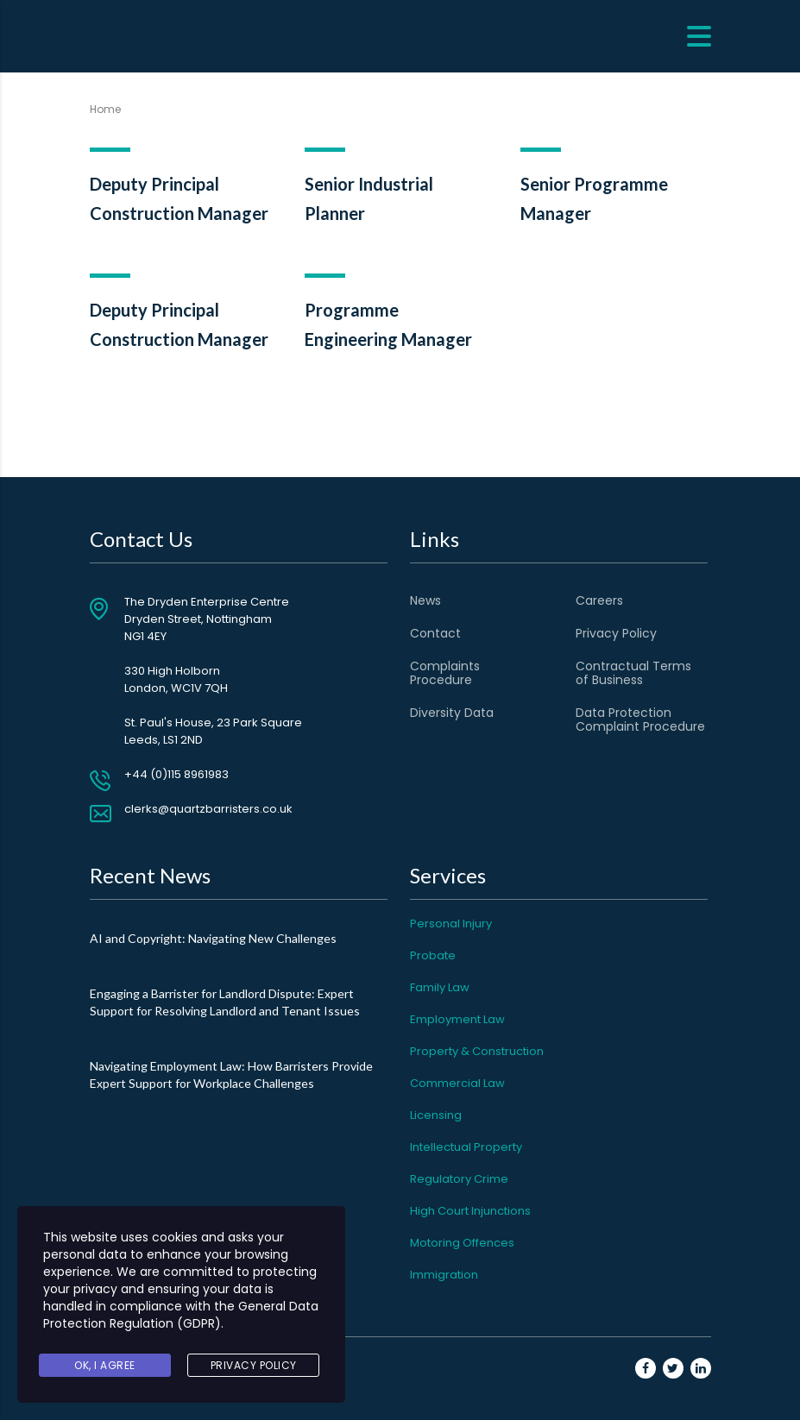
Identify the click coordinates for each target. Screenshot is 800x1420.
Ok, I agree (104, 1365)
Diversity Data (452, 712)
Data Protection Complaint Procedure (640, 719)
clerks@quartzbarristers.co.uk (208, 809)
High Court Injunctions (470, 1211)
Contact (435, 633)
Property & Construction (477, 1051)
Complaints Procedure (445, 673)
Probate (433, 955)
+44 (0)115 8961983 (176, 774)
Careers (599, 600)
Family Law (439, 987)
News (425, 600)
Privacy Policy (616, 633)
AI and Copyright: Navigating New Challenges (213, 938)
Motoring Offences (462, 1243)
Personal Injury (451, 923)
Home (105, 109)
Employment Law (457, 1019)
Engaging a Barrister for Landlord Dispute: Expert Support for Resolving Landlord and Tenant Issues (225, 1002)
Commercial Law (457, 1083)
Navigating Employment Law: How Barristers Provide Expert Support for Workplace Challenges (231, 1074)
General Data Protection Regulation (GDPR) (180, 1314)
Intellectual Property (466, 1147)
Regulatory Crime (459, 1179)
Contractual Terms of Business (633, 673)
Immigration (444, 1274)
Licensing (436, 1115)
